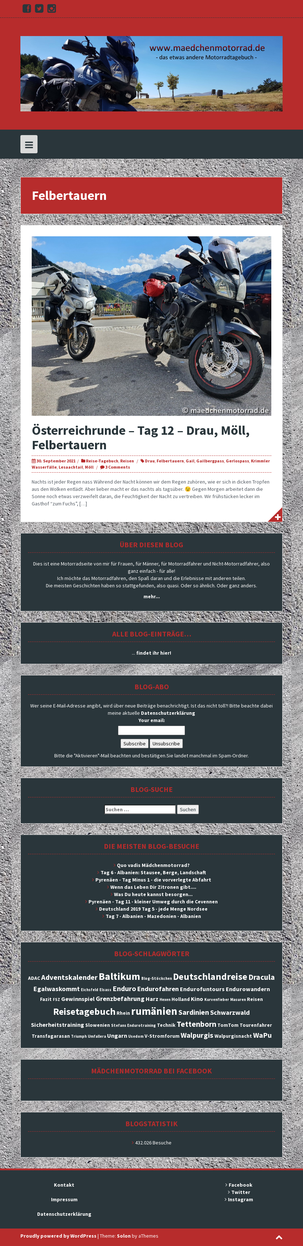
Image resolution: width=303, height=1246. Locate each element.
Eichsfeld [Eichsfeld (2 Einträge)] (89, 989)
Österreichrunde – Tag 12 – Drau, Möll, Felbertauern (141, 437)
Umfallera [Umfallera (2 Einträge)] (97, 1036)
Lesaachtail (71, 467)
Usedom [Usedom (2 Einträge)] (135, 1036)
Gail (190, 461)
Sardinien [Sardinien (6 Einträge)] (193, 1012)
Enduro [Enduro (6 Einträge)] (124, 988)
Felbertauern (170, 461)
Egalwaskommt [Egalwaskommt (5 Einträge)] (57, 989)
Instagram (240, 1199)
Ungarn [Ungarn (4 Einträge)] (117, 1035)
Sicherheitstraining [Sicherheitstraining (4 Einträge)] (57, 1024)
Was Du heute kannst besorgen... (153, 894)
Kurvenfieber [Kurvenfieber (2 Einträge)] (216, 999)
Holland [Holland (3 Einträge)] (181, 999)
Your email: (151, 720)
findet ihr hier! (153, 653)
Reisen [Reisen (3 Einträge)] (255, 999)
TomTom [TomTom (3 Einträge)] (228, 1025)
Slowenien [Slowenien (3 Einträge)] (97, 1025)
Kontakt (64, 1185)
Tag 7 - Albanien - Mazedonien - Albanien (153, 916)
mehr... (151, 596)
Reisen (127, 461)
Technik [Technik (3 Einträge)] (166, 1025)
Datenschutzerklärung (168, 713)
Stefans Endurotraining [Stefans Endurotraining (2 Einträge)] (133, 1025)
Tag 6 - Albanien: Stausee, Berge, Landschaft (153, 872)
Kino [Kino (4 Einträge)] (197, 998)
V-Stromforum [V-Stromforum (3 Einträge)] (162, 1036)
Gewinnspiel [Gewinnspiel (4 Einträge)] (78, 998)
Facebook (240, 1185)
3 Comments (117, 467)
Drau (150, 461)
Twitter (240, 1192)
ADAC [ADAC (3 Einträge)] (34, 978)
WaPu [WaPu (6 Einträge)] (262, 1035)
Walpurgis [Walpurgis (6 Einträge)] (197, 1035)
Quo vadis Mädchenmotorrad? (153, 865)
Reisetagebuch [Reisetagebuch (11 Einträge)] (84, 1011)
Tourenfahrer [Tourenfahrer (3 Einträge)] (256, 1025)
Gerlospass (237, 461)
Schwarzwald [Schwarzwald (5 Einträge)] (230, 1012)
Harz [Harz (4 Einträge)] (152, 998)
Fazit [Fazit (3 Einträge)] (46, 999)
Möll (89, 467)
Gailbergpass (210, 461)
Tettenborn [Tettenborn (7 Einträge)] (196, 1024)
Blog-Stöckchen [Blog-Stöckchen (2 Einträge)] (156, 978)
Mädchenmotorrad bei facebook (151, 1070)
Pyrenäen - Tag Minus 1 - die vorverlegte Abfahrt (153, 879)
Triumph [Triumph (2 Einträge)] (79, 1036)
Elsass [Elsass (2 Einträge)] (105, 989)
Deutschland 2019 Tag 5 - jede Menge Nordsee (153, 909)
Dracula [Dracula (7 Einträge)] (261, 977)
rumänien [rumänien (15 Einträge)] (154, 1011)
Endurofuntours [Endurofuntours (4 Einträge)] (202, 989)
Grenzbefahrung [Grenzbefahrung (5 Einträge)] (120, 998)
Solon (124, 1236)
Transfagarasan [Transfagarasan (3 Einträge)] (51, 1036)
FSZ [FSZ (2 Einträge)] (56, 999)
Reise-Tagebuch (102, 461)
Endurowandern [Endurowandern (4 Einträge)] (248, 989)
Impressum (64, 1199)
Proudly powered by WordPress (58, 1236)
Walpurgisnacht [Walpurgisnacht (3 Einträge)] (233, 1036)
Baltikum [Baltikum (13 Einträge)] (119, 976)
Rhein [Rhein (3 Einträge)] (123, 1013)
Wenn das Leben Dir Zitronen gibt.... (153, 887)
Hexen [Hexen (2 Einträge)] (165, 999)
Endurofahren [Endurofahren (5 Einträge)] (158, 989)
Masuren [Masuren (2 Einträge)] (238, 999)
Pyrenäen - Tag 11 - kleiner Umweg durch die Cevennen (153, 901)
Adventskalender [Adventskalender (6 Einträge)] (69, 977)
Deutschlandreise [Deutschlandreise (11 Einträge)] (210, 976)
